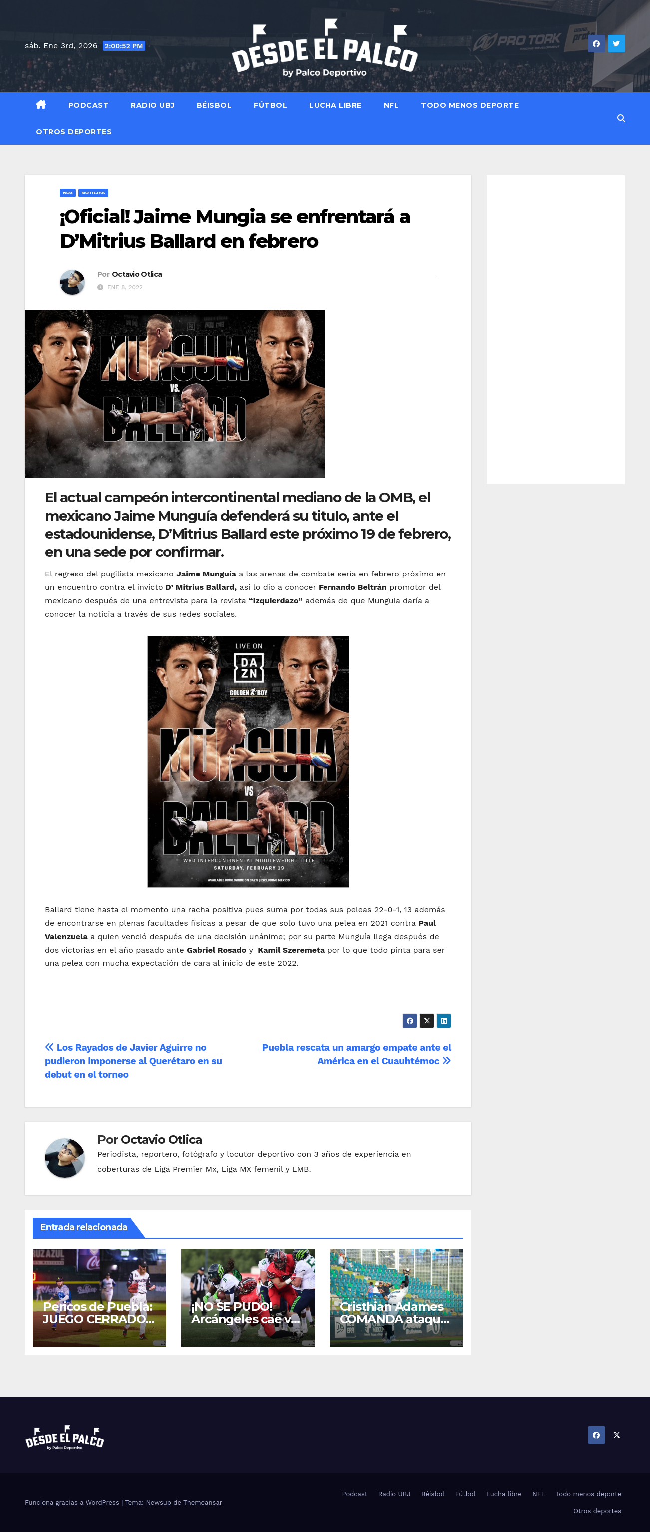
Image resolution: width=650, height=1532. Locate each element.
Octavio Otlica (137, 274)
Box (68, 192)
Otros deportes (74, 131)
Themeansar (202, 1502)
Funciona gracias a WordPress (73, 1502)
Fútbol (270, 105)
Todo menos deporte (470, 105)
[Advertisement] (556, 329)
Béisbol (214, 105)
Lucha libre (335, 105)
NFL (391, 105)
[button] (621, 118)
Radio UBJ (153, 105)
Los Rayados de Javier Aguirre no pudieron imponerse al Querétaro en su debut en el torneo (133, 1061)
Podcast (88, 105)
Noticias (93, 192)
